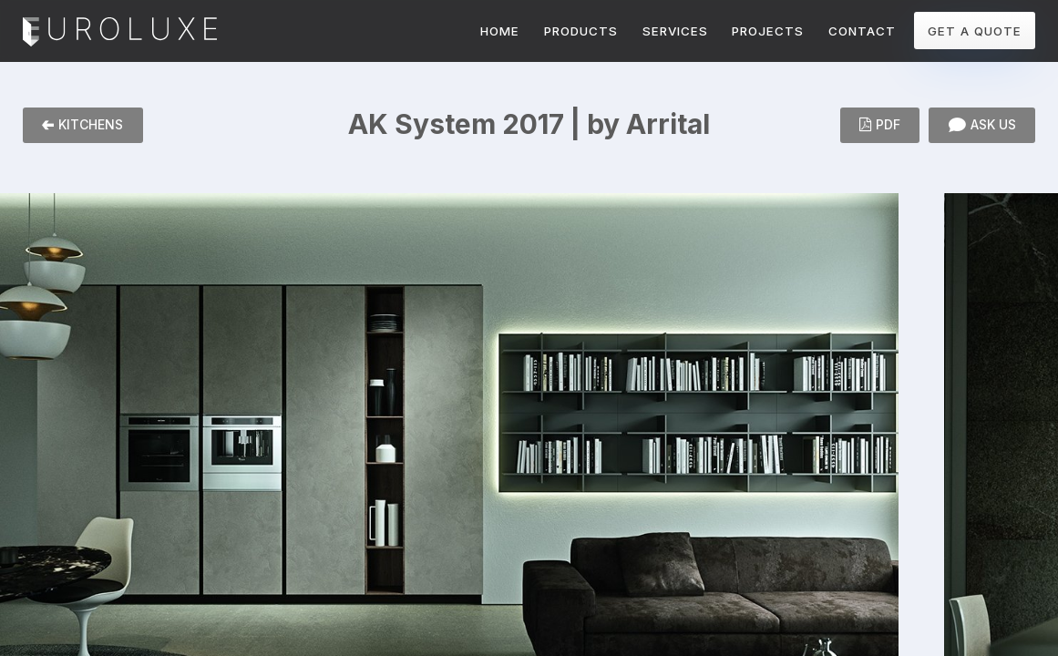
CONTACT (862, 31)
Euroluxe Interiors (120, 32)
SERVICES (675, 31)
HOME (499, 31)
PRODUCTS (581, 31)
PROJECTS (768, 31)
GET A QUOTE (975, 31)
